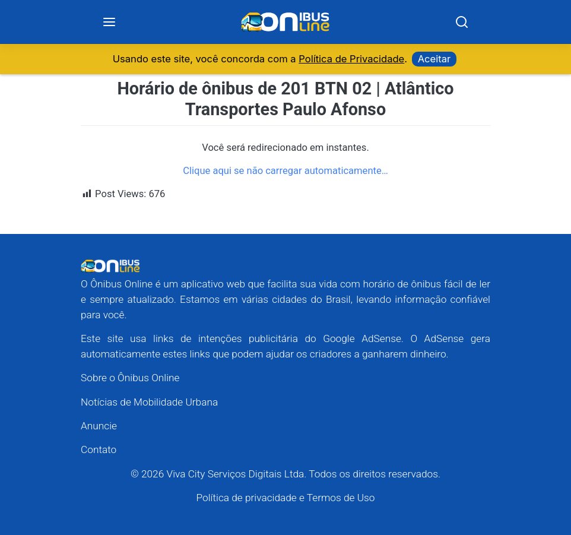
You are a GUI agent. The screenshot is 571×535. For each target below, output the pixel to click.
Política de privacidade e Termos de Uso (285, 498)
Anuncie (99, 426)
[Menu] (109, 22)
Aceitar (434, 59)
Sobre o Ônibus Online (130, 378)
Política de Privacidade (351, 59)
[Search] (462, 22)
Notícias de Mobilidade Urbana (149, 402)
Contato (98, 449)
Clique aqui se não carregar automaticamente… (285, 170)
